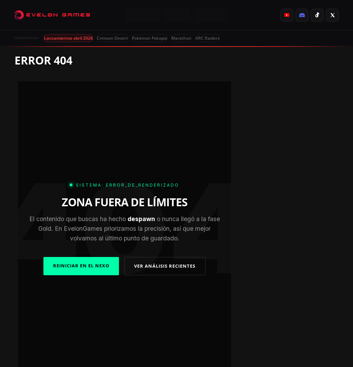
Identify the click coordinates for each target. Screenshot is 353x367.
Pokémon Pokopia (149, 38)
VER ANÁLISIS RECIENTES (164, 266)
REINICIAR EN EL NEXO (81, 265)
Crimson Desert (112, 38)
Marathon (181, 38)
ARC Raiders (207, 38)
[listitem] (286, 15)
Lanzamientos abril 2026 (68, 38)
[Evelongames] (52, 15)
